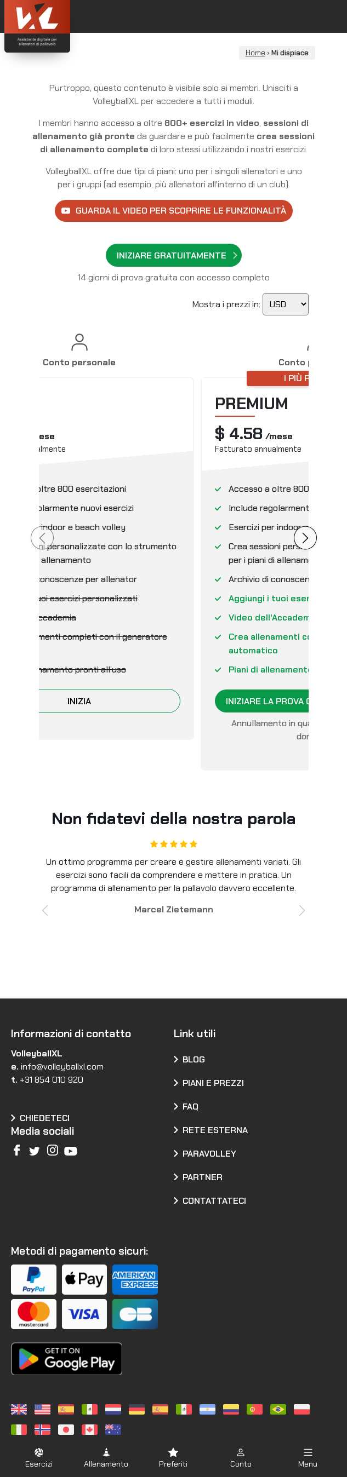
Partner (203, 1177)
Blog (194, 1059)
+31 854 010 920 (51, 1079)
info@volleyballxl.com (62, 1066)
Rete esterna (215, 1130)
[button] (45, 911)
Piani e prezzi (213, 1083)
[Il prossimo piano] (305, 537)
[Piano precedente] (42, 537)
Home (255, 53)
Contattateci (214, 1200)
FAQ (190, 1106)
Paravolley (209, 1153)
